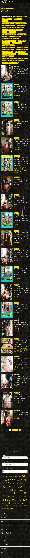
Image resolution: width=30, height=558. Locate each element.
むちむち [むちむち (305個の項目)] (11, 480)
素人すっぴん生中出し (21, 49)
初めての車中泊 (22, 34)
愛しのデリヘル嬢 (6, 38)
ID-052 (16, 285)
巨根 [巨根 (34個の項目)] (15, 503)
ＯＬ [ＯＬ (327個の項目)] (13, 508)
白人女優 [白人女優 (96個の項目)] (22, 506)
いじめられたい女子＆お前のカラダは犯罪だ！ (14, 23)
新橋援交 (16, 38)
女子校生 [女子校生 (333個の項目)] (23, 500)
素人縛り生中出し (22, 58)
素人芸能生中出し (6, 60)
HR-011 (17, 356)
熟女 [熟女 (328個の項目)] (17, 505)
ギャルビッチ (20, 25)
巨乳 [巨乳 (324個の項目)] (9, 503)
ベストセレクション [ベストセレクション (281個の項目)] (15, 493)
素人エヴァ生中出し (22, 47)
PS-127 (16, 102)
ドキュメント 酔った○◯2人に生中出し (12, 30)
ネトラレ (4, 32)
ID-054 (16, 195)
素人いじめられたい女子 (8, 47)
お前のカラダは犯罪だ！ (8, 25)
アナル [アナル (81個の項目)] (18, 480)
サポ (14, 27)
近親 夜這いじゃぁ (18, 60)
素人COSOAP (6, 43)
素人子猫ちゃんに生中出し (9, 54)
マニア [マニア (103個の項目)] (9, 497)
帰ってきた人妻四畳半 (14, 36)
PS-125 (16, 213)
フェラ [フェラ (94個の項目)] (4, 493)
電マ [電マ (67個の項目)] (9, 509)
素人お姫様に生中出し (8, 49)
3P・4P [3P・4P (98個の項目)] (4, 476)
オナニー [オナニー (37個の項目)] (25, 484)
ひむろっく (12, 32)
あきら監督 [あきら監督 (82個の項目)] (11, 476)
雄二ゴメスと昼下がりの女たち (10, 63)
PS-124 (16, 267)
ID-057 (16, 66)
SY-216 (17, 320)
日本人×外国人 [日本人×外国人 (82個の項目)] (23, 503)
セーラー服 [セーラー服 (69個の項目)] (16, 487)
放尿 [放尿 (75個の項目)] (17, 503)
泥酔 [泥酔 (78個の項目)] (7, 506)
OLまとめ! (5, 21)
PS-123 (16, 303)
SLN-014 (17, 177)
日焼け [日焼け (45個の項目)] (3, 506)
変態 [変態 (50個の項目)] (18, 500)
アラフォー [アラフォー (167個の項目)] (19, 484)
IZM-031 (17, 393)
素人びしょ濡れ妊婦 (7, 52)
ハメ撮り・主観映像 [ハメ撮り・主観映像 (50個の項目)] (18, 490)
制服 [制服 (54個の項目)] (15, 500)
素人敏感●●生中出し (8, 56)
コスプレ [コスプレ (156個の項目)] (10, 487)
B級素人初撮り (18, 19)
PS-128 (16, 84)
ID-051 (16, 374)
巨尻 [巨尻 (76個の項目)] (12, 503)
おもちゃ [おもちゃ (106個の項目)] (17, 476)
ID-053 (16, 249)
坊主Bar (4, 36)
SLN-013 (17, 410)
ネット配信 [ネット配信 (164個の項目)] (9, 490)
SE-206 (16, 138)
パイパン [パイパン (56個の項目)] (25, 490)
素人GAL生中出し (17, 43)
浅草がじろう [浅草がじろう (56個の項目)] (11, 506)
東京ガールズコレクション (9, 41)
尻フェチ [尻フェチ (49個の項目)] (4, 503)
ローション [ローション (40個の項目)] (20, 496)
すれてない (20, 27)
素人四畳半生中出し (20, 52)
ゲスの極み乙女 (6, 27)
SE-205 (16, 231)
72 (20, 430)
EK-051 (17, 339)
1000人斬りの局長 (7, 19)
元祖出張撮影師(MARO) (8, 34)
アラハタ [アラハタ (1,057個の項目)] (10, 483)
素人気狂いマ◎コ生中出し (9, 58)
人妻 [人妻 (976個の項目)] (11, 499)
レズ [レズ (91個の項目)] (16, 497)
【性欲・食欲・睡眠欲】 (20, 16)
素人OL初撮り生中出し (8, 45)
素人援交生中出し (22, 54)
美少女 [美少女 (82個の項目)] (6, 509)
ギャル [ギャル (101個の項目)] (4, 487)
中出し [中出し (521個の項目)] (5, 499)
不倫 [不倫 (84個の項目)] (24, 497)
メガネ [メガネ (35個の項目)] (13, 496)
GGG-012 (17, 156)
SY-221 (16, 120)
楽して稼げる (21, 41)
